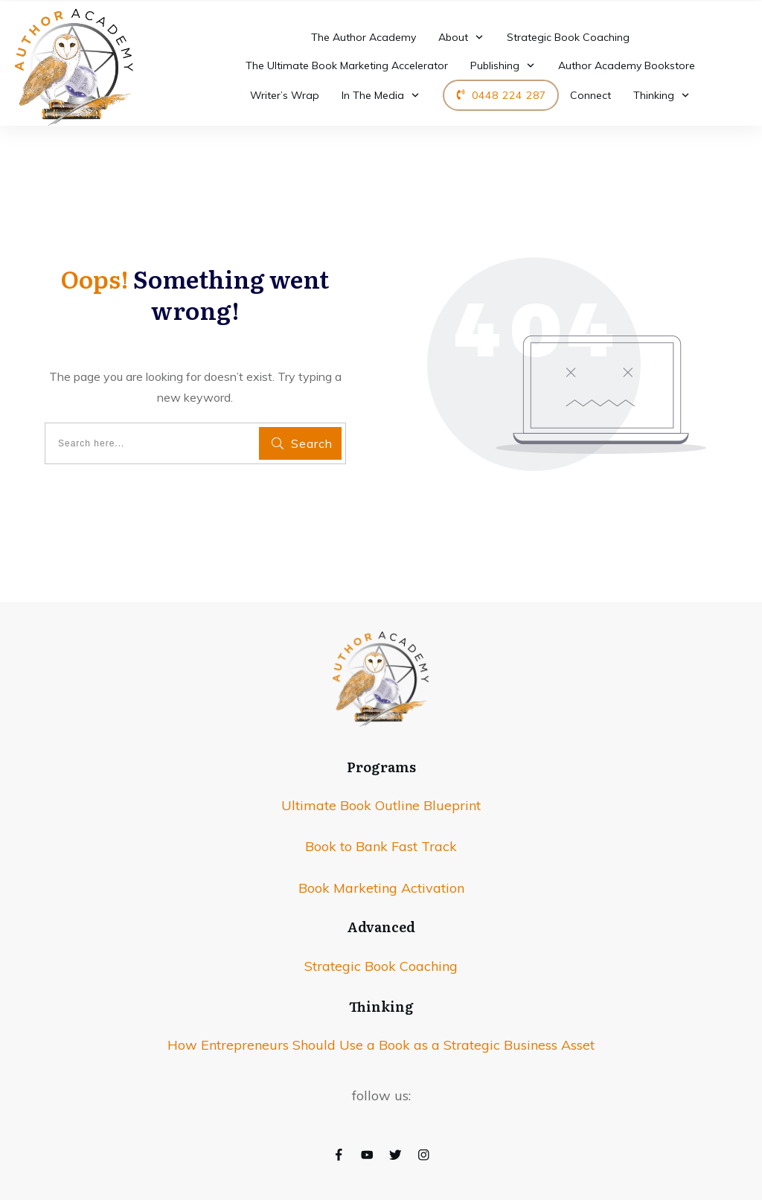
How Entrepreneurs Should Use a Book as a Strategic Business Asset (381, 1044)
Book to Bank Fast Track (381, 846)
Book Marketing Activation (381, 887)
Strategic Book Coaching (381, 966)
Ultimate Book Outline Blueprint (381, 805)
